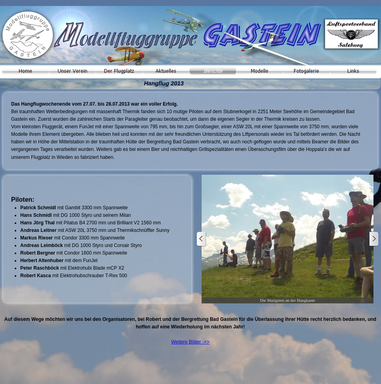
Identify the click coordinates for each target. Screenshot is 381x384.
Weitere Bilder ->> (190, 342)
